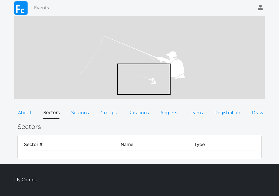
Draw (257, 112)
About (25, 112)
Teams (196, 112)
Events (41, 7)
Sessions (80, 112)
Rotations (138, 112)
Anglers (168, 112)
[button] (260, 8)
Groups (108, 112)
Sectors (51, 112)
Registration (227, 112)
